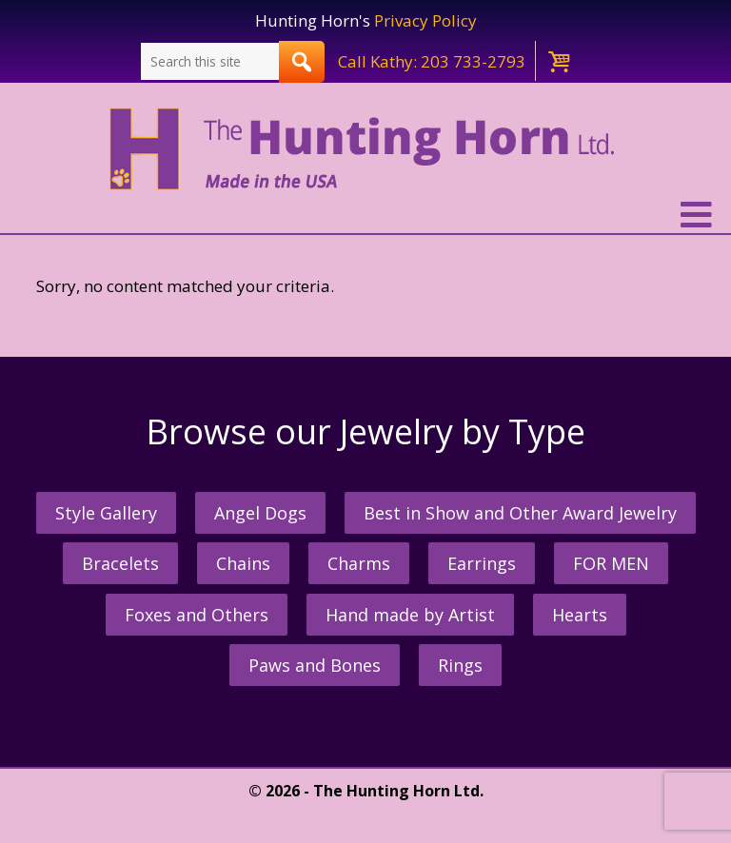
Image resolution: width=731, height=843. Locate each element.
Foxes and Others (196, 614)
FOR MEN (611, 563)
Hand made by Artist (410, 614)
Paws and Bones (314, 665)
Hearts (579, 614)
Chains (243, 563)
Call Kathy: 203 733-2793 (431, 61)
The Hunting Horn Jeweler (366, 149)
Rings (460, 665)
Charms (358, 563)
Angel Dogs (260, 512)
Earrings (481, 563)
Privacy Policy (425, 20)
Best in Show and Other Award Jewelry (520, 512)
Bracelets (120, 563)
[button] (365, 215)
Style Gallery (106, 512)
